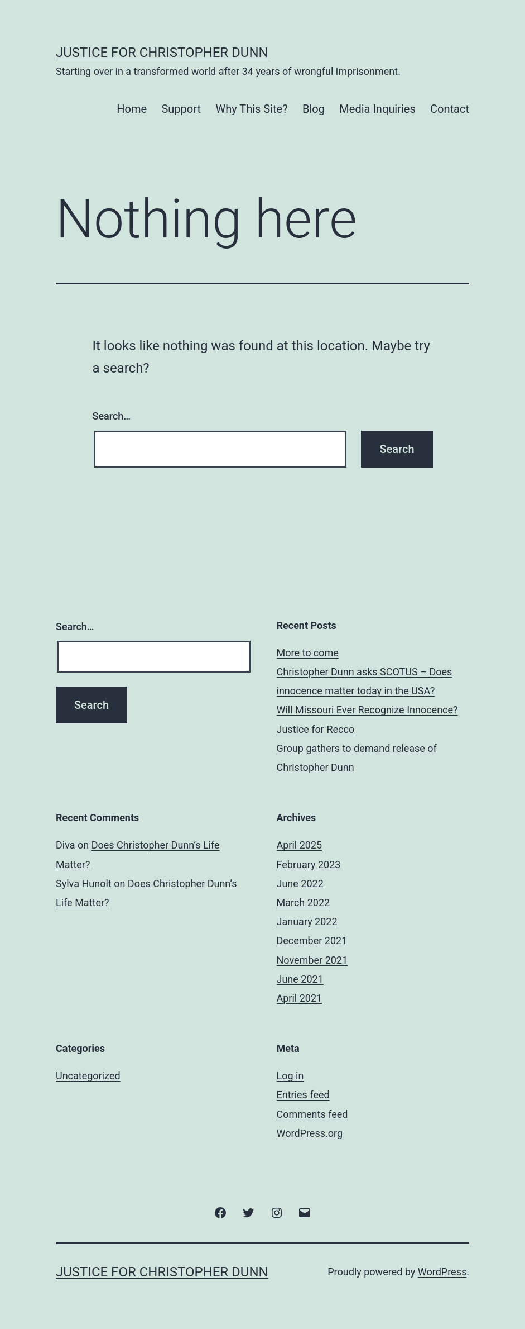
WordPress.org (310, 1133)
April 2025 (299, 845)
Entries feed (303, 1095)
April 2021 (299, 998)
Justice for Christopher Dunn (162, 52)
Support (181, 109)
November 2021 (312, 960)
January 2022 (307, 921)
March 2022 (303, 902)
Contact (449, 109)
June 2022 (300, 883)
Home (132, 109)
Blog (313, 109)
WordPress (442, 1272)
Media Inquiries (377, 109)
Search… (112, 416)
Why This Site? (251, 109)
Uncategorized (88, 1076)
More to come (308, 653)
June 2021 (300, 979)
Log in (290, 1076)
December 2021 (312, 940)
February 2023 (309, 864)
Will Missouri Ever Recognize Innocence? (367, 710)
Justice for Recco (316, 729)
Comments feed (312, 1114)
